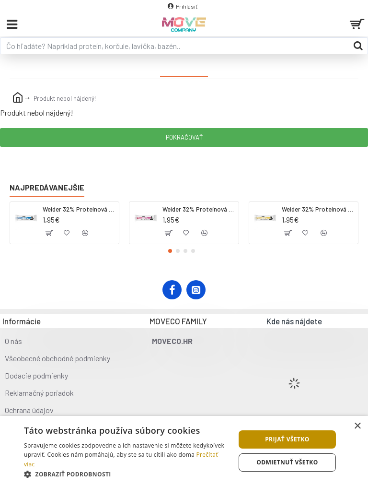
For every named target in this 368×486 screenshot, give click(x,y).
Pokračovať (184, 137)
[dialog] (184, 451)
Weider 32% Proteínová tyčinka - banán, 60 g (318, 209)
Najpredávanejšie (47, 187)
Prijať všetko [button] (287, 439)
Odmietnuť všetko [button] (287, 462)
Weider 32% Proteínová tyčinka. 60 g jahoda (198, 209)
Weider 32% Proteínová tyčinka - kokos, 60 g (79, 209)
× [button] (357, 426)
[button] (170, 251)
